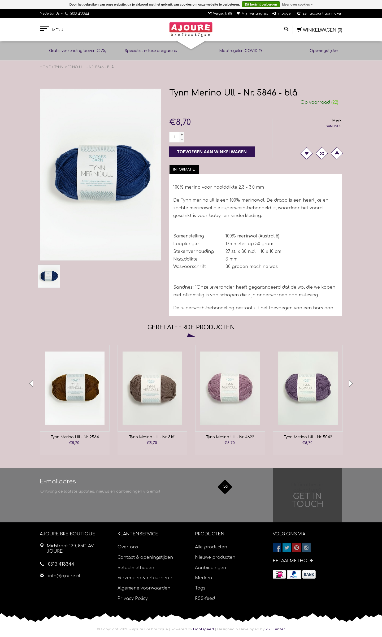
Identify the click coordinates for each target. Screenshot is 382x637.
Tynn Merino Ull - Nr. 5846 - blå (84, 67)
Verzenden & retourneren (145, 577)
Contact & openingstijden (145, 557)
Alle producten (211, 547)
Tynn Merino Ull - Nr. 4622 (230, 437)
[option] (75, 400)
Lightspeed (203, 629)
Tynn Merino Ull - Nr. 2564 (75, 437)
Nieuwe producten (215, 557)
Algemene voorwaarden (144, 588)
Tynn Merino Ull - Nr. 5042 (308, 437)
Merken (203, 577)
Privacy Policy (133, 598)
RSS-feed (205, 598)
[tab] (184, 169)
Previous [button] (31, 383)
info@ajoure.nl (64, 576)
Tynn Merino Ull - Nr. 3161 (152, 437)
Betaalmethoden (136, 567)
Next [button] (350, 383)
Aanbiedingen (210, 567)
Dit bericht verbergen (261, 4)
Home (45, 67)
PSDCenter (275, 629)
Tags (200, 588)
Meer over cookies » (297, 4)
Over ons (128, 547)
